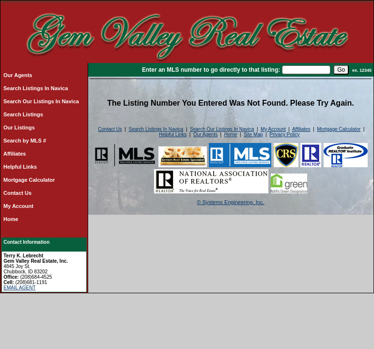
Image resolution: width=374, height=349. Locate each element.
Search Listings (23, 114)
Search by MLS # (24, 140)
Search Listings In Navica (35, 88)
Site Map (253, 134)
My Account (18, 206)
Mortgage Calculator (29, 180)
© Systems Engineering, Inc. (231, 202)
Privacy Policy (284, 134)
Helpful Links (20, 167)
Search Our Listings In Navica (41, 101)
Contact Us (17, 193)
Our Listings (19, 127)
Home (10, 219)
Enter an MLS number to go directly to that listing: (211, 69)
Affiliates (14, 154)
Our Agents (17, 75)
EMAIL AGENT (19, 287)
